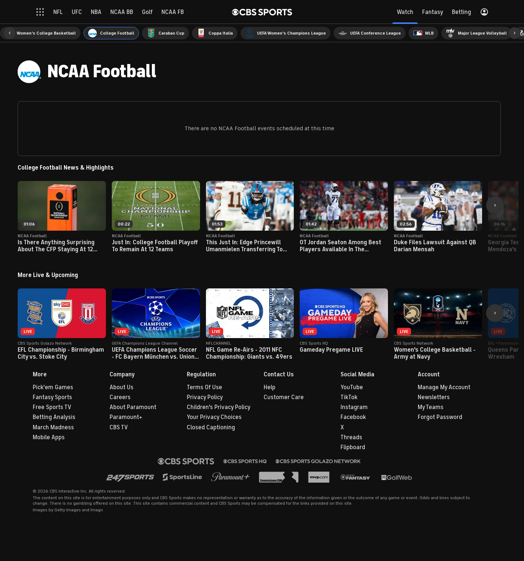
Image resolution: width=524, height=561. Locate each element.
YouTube (352, 387)
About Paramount (133, 407)
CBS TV (119, 427)
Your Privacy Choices (214, 417)
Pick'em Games (53, 387)
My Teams (430, 407)
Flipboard (353, 447)
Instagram (354, 407)
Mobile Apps (49, 437)
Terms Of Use (204, 387)
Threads (351, 437)
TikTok (349, 397)
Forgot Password (440, 417)
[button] (9, 33)
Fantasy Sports (52, 397)
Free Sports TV (52, 407)
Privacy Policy (205, 397)
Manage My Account (444, 387)
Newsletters (434, 397)
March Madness (53, 427)
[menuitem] (40, 33)
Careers (120, 397)
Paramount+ (126, 417)
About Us (121, 387)
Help (269, 387)
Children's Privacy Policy (218, 407)
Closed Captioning (211, 427)
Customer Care (284, 397)
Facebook (353, 417)
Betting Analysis (54, 417)
